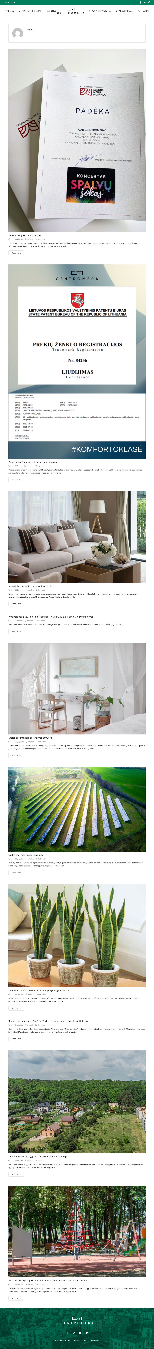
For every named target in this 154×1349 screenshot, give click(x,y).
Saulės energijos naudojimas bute (25, 854)
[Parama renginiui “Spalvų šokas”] (77, 140)
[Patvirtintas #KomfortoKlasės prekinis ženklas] (77, 361)
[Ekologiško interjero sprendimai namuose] (77, 688)
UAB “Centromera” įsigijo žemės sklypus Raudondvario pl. (38, 1156)
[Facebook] (67, 1333)
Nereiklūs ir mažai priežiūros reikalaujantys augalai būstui (38, 990)
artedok (30, 239)
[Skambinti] (74, 1333)
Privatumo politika (91, 1340)
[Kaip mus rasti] (87, 1333)
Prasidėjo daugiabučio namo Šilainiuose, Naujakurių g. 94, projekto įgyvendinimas (50, 616)
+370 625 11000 (10, 2)
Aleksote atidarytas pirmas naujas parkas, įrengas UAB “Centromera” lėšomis (48, 1280)
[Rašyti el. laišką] (80, 1333)
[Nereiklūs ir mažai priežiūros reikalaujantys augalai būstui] (77, 935)
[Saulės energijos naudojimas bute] (77, 809)
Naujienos (41, 239)
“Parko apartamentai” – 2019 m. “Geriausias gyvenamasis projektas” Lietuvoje (48, 1021)
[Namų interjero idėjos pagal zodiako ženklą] (77, 537)
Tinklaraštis (42, 590)
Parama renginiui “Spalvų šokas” (25, 235)
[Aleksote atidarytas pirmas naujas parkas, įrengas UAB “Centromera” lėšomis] (77, 1231)
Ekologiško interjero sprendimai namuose (30, 737)
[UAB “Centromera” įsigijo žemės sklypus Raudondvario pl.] (77, 1101)
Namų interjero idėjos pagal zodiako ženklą (30, 586)
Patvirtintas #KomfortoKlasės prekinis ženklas (32, 462)
